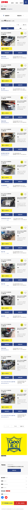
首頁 (2, 6)
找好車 (12, 2)
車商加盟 (5, 491)
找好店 (17, 2)
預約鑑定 (7, 503)
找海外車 (21, 2)
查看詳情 (20, 52)
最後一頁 (24, 24)
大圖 (20, 28)
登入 (20, 503)
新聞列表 (14, 470)
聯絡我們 (7, 52)
